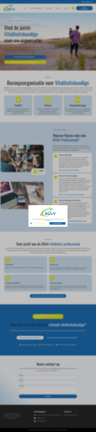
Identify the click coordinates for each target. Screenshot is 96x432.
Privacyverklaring (48, 220)
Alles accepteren (57, 223)
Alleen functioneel (40, 223)
